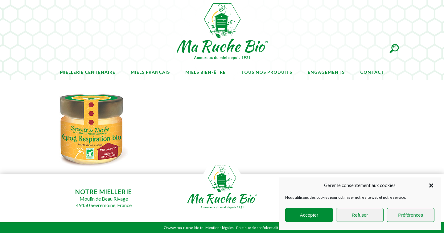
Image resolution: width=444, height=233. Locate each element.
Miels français (150, 72)
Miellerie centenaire (87, 72)
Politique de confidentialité (258, 227)
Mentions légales (219, 227)
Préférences (410, 215)
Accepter (309, 215)
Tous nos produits (266, 72)
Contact (372, 72)
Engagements (326, 72)
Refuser (360, 215)
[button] (431, 185)
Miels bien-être (205, 72)
